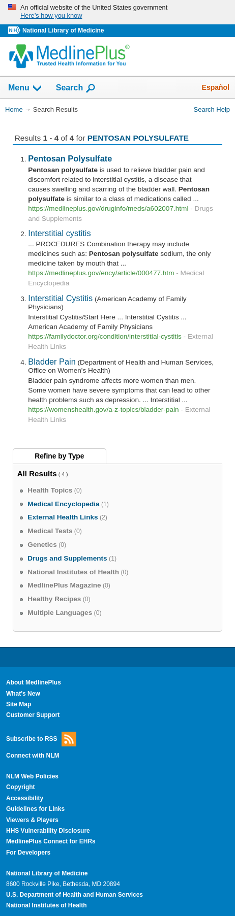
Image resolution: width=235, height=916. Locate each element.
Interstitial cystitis (59, 233)
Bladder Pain (51, 361)
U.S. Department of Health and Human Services (74, 894)
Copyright (20, 787)
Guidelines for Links (35, 808)
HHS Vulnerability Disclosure (48, 830)
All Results (37, 473)
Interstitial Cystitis (60, 298)
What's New (23, 693)
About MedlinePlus (33, 682)
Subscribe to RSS (41, 739)
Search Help (212, 109)
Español (215, 87)
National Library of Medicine (63, 30)
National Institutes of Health (46, 905)
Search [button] (76, 88)
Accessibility (24, 798)
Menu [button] (25, 88)
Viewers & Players (32, 820)
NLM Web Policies (32, 776)
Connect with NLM (33, 755)
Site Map (18, 704)
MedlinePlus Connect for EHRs (51, 841)
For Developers (28, 852)
